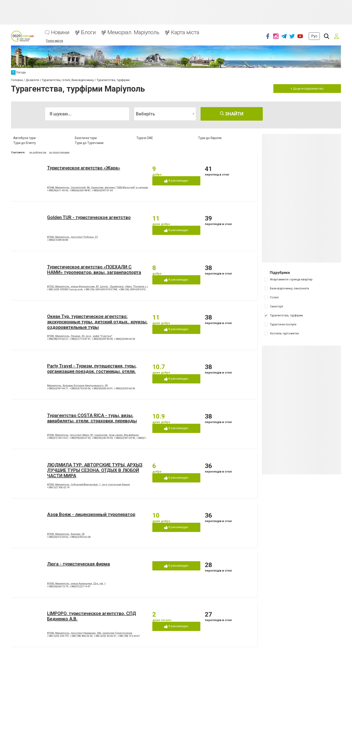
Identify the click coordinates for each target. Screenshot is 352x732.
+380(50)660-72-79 (57, 586)
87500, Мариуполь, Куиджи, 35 (66, 534)
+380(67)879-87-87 (146, 438)
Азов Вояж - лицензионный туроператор (91, 514)
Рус (314, 36)
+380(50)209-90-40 (102, 339)
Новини (60, 32)
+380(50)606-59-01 (102, 388)
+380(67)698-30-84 (57, 240)
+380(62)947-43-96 (124, 438)
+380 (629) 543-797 (58, 636)
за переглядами (59, 152)
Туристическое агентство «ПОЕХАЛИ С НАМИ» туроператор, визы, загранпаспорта (94, 269)
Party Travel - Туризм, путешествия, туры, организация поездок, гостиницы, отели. (92, 368)
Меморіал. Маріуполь (133, 32)
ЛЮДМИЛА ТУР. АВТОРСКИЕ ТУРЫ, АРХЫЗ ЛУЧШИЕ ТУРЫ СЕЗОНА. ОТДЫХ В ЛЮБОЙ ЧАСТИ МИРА (94, 470)
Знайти (231, 114)
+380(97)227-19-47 (79, 586)
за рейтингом (37, 152)
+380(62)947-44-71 (57, 388)
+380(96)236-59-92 (102, 438)
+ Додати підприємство (307, 88)
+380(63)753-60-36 (79, 388)
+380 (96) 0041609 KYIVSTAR (100, 289)
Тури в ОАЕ (144, 138)
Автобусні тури (24, 138)
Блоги (88, 32)
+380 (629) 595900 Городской (64, 289)
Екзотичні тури (86, 138)
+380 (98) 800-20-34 (81, 636)
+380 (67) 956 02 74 (58, 487)
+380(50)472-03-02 (57, 537)
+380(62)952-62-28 (79, 537)
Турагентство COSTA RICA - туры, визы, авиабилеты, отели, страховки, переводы (92, 418)
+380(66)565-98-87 (79, 190)
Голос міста (54, 41)
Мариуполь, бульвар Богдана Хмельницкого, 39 (77, 385)
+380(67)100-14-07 (57, 438)
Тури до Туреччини (89, 143)
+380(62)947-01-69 (102, 190)
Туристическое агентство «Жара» (83, 168)
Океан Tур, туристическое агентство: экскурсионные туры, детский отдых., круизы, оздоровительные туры (97, 322)
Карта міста (185, 32)
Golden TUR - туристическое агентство (89, 217)
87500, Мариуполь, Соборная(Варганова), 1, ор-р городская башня (88, 484)
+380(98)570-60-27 (57, 339)
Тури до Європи (210, 138)
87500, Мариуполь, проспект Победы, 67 (72, 237)
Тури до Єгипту (24, 143)
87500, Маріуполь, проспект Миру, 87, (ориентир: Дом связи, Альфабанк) (93, 435)
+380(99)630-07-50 (79, 438)
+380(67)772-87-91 (79, 339)
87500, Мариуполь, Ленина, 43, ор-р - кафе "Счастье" (79, 336)
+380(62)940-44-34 (124, 339)
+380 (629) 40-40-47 (105, 636)
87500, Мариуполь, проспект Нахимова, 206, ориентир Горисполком (89, 633)
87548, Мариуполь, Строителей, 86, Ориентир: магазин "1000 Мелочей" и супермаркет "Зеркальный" (110, 187)
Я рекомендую (176, 181)
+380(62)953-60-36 (124, 388)
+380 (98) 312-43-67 (128, 636)
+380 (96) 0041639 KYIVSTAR (135, 289)
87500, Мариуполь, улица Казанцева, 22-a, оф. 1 (76, 583)
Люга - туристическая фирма (78, 564)
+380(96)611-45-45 (57, 190)
